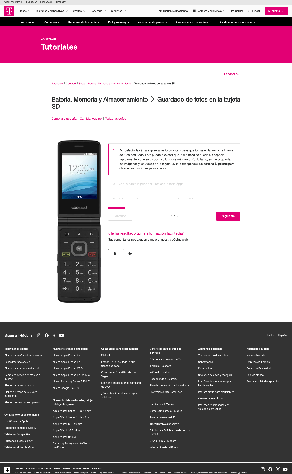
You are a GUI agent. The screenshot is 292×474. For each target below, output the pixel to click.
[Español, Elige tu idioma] (231, 74)
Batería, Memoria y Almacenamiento (109, 83)
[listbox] (174, 171)
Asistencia (27, 22)
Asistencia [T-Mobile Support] (49, 39)
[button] (52, 22)
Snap (82, 83)
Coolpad (71, 83)
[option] (174, 159)
